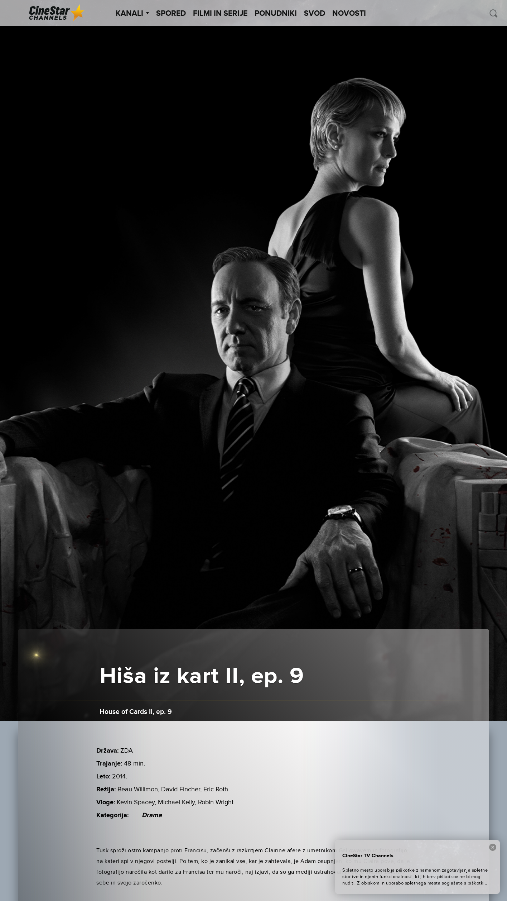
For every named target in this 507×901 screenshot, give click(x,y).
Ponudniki (276, 13)
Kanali (132, 13)
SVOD (314, 13)
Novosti (349, 13)
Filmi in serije (220, 13)
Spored (171, 13)
